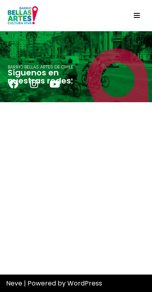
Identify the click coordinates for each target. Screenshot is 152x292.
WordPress (84, 283)
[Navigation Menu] (137, 15)
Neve (14, 283)
